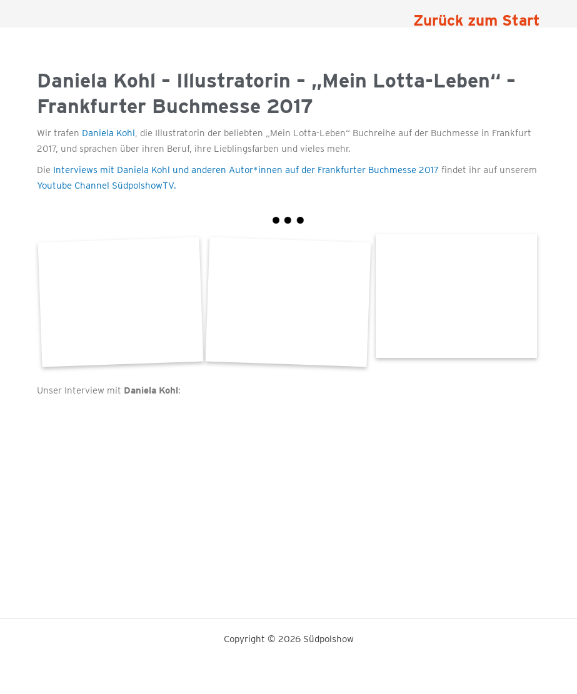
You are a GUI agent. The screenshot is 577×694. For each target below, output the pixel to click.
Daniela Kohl (108, 133)
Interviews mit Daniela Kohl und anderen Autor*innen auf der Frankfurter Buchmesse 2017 (245, 170)
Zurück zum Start (476, 20)
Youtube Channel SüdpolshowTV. (106, 185)
